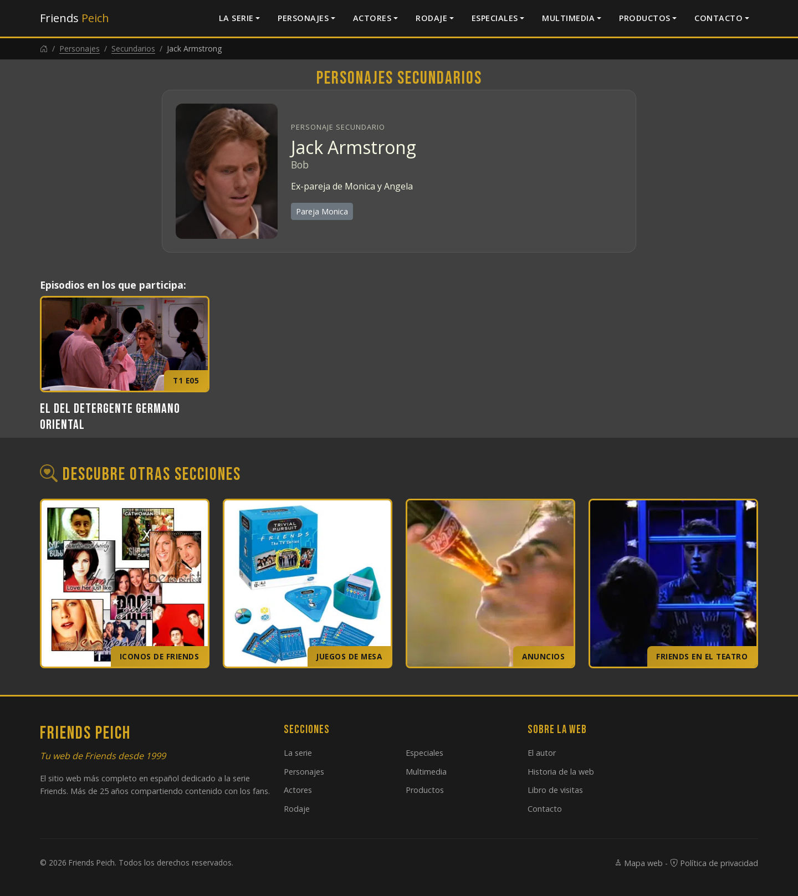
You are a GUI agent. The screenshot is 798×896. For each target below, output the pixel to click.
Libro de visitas (555, 790)
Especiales (495, 18)
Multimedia (568, 18)
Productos (645, 18)
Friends (74, 18)
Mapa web (638, 863)
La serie (236, 18)
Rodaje (431, 18)
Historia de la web (561, 771)
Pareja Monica (322, 211)
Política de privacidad (714, 863)
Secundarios (133, 48)
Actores (372, 18)
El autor (542, 752)
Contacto (718, 18)
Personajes (303, 18)
